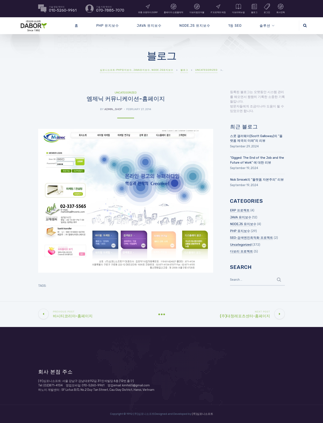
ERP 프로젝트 (240, 210)
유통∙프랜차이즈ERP (147, 8)
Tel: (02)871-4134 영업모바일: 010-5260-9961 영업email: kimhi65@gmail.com (94, 385)
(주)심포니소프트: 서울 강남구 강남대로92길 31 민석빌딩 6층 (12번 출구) (86, 381)
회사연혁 (280, 8)
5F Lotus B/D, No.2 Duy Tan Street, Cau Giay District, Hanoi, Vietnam (107, 390)
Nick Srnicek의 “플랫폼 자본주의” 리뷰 (257, 179)
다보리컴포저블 (197, 8)
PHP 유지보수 (107, 26)
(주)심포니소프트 (202, 413)
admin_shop (113, 109)
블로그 (254, 8)
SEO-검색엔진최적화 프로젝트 (251, 238)
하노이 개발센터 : (49, 390)
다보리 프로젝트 (241, 251)
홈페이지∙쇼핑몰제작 (173, 8)
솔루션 (265, 26)
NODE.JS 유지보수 (194, 26)
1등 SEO (235, 26)
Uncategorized (126, 92)
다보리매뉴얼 (238, 8)
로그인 (267, 8)
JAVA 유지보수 (149, 26)
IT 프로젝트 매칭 (218, 8)
